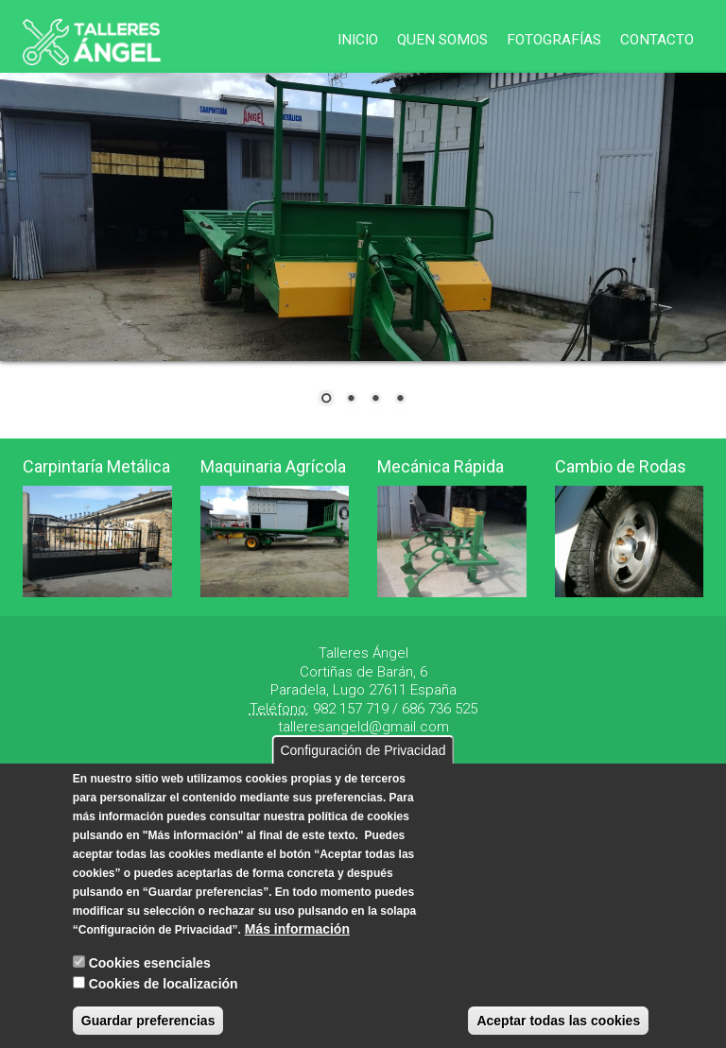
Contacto (657, 39)
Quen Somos (442, 39)
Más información (297, 934)
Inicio (357, 39)
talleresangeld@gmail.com (363, 726)
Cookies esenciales (150, 968)
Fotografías (554, 39)
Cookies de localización (163, 989)
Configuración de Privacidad (362, 756)
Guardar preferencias (148, 1026)
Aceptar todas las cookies (558, 1026)
